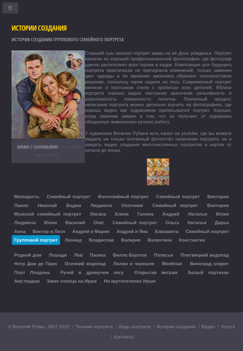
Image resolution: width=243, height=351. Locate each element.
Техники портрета (94, 326)
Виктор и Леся (49, 231)
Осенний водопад (85, 263)
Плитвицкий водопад (205, 255)
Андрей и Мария (91, 231)
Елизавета (167, 231)
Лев (78, 255)
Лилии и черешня (133, 263)
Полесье (163, 255)
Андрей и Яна (132, 231)
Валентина (160, 239)
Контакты (124, 336)
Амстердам (27, 281)
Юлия (222, 214)
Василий (75, 222)
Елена (122, 214)
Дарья (222, 222)
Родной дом (28, 255)
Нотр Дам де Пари (35, 263)
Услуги (228, 326)
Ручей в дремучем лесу (92, 272)
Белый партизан (208, 272)
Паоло (21, 205)
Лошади (58, 255)
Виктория (218, 196)
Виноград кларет (209, 263)
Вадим (73, 205)
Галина (146, 214)
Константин (192, 239)
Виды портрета (135, 326)
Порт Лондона (32, 272)
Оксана (98, 214)
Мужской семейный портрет (47, 214)
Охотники (132, 205)
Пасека (98, 255)
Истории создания (176, 326)
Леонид (73, 239)
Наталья (197, 214)
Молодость (26, 196)
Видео (208, 326)
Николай (47, 205)
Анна (19, 231)
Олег (98, 222)
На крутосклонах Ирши (130, 281)
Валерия (131, 239)
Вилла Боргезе (130, 255)
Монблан (172, 263)
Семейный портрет (68, 196)
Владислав (101, 239)
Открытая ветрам (156, 272)
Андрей (170, 214)
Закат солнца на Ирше (72, 281)
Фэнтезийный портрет (123, 196)
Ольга (172, 222)
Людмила (101, 205)
